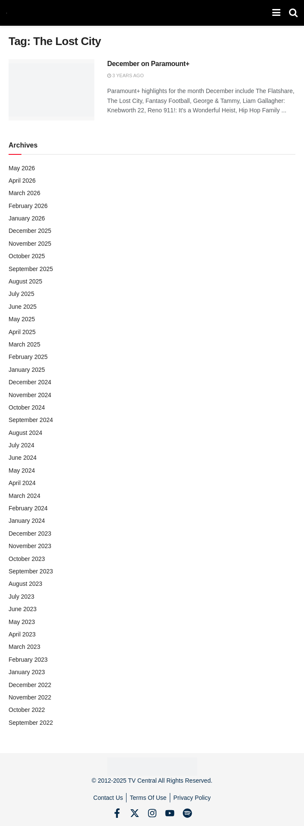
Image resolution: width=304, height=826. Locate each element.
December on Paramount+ (148, 63)
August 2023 (25, 583)
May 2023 (22, 621)
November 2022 (30, 697)
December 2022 (30, 684)
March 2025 (24, 344)
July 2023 (21, 596)
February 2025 (28, 356)
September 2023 (31, 571)
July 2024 (21, 445)
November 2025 (30, 243)
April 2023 (22, 634)
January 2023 (27, 672)
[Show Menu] (276, 13)
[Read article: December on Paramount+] (51, 90)
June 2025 (22, 306)
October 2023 (27, 558)
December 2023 (30, 533)
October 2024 (27, 407)
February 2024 (28, 508)
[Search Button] (293, 13)
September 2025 (31, 268)
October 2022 (27, 709)
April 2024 (22, 482)
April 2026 (22, 180)
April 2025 (22, 332)
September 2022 (31, 722)
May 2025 (22, 319)
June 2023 (22, 609)
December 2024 (30, 382)
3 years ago (125, 75)
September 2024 (31, 419)
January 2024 (27, 520)
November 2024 (30, 395)
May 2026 (22, 168)
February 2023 (28, 659)
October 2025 (27, 256)
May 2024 (22, 470)
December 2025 (30, 230)
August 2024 (25, 432)
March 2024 (24, 495)
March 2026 (24, 193)
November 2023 (30, 546)
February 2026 (28, 205)
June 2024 (22, 457)
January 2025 (27, 369)
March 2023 (24, 646)
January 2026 (27, 218)
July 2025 (21, 293)
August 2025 (25, 281)
